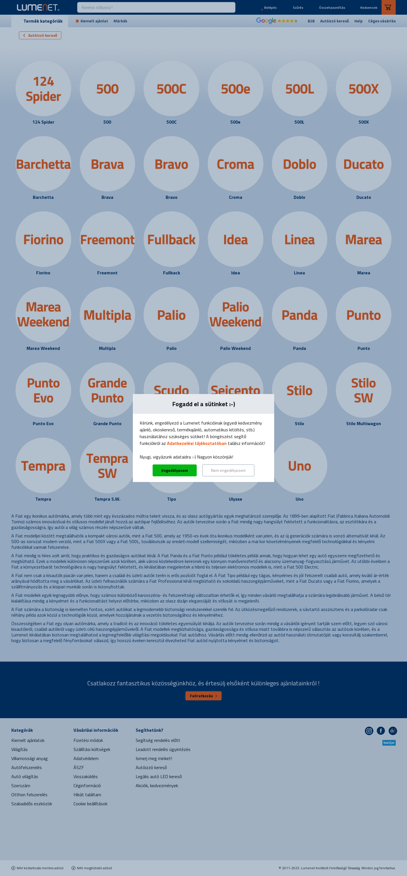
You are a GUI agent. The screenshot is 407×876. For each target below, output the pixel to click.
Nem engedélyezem (228, 470)
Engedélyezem (174, 470)
